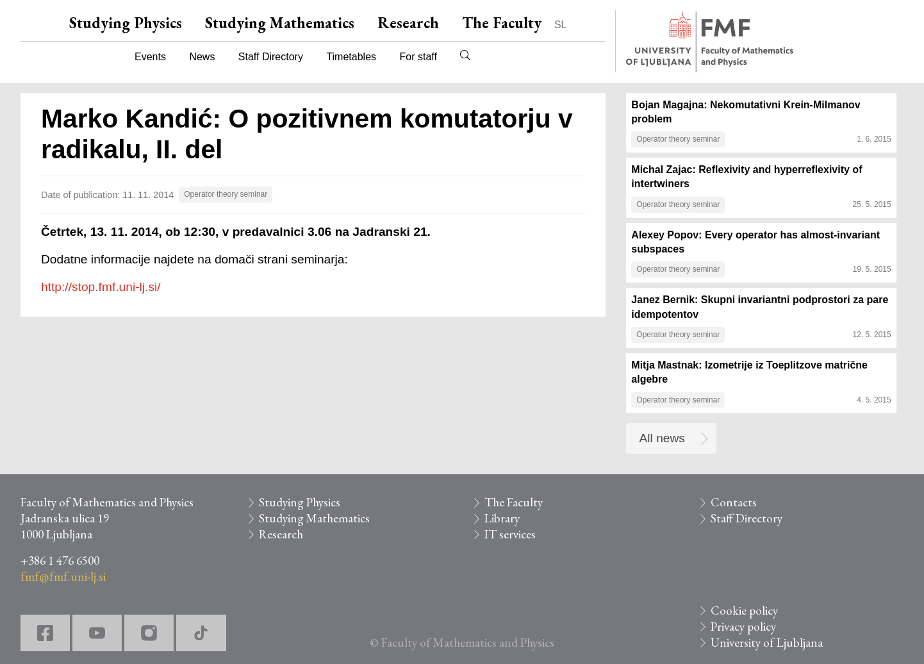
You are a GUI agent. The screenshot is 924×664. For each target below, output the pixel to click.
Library (502, 518)
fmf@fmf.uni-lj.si (63, 577)
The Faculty (501, 23)
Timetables (351, 56)
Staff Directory (270, 56)
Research (408, 23)
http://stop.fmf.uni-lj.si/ (101, 287)
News (202, 56)
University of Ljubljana (767, 643)
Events (150, 56)
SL (560, 24)
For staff (417, 56)
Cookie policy (744, 610)
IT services (510, 534)
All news (662, 438)
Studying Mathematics (279, 23)
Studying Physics (125, 23)
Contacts (734, 502)
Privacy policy (743, 626)
